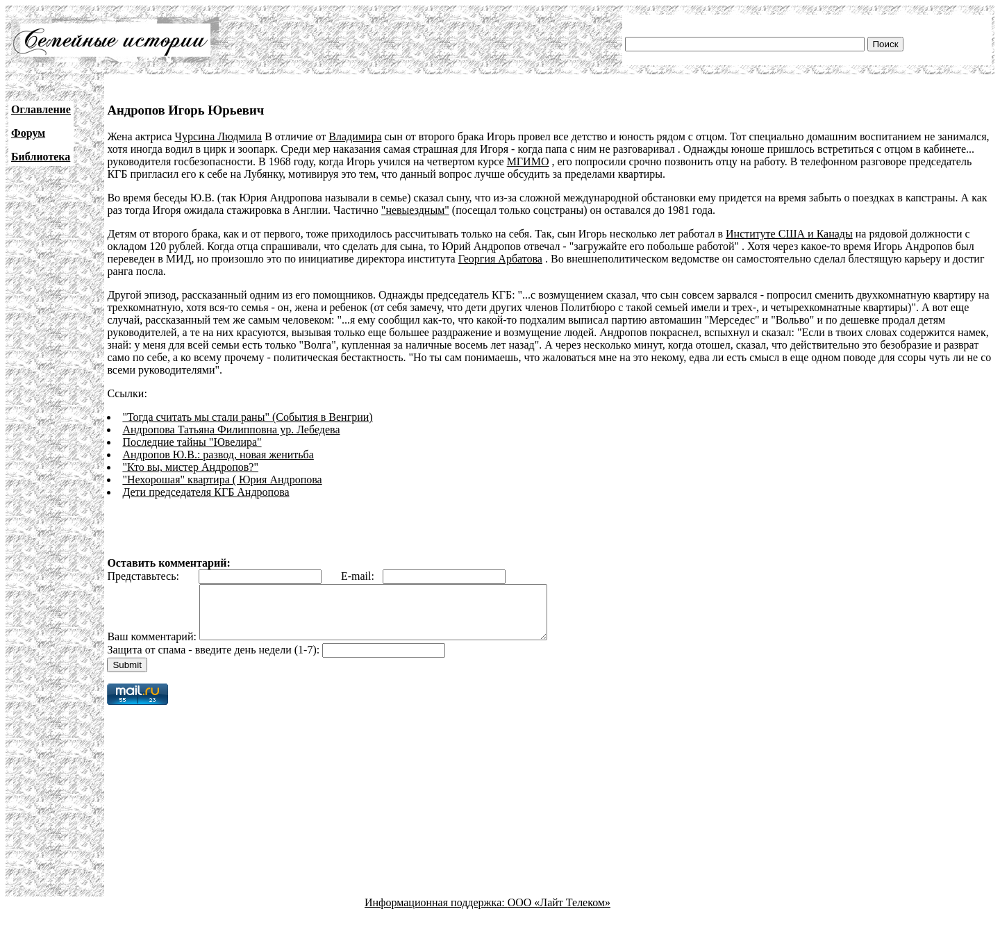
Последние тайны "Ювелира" (191, 442)
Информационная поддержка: (436, 913)
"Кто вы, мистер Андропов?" (190, 467)
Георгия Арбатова (500, 259)
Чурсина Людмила (218, 136)
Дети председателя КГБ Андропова (205, 492)
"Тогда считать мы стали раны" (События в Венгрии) (247, 417)
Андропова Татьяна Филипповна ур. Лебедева (231, 429)
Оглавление (41, 109)
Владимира (354, 136)
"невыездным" (415, 210)
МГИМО (528, 161)
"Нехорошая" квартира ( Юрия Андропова (222, 479)
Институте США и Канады (789, 234)
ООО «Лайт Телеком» (559, 913)
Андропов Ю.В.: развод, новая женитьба (217, 454)
